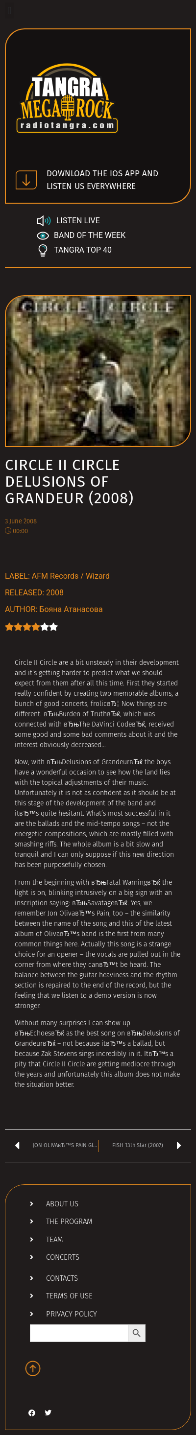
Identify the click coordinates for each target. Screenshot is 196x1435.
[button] (9, 10)
